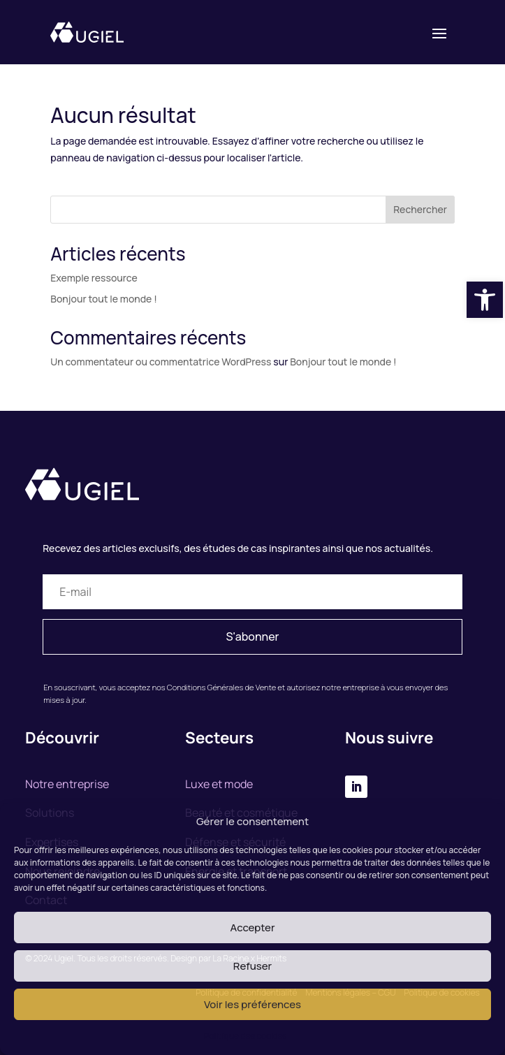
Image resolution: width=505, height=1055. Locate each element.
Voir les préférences (252, 1004)
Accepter (252, 927)
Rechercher (420, 209)
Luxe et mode (219, 784)
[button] (485, 300)
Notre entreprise (67, 784)
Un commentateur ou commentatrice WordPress (160, 361)
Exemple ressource (93, 277)
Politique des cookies (245, 1036)
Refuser (252, 966)
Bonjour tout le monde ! (103, 298)
